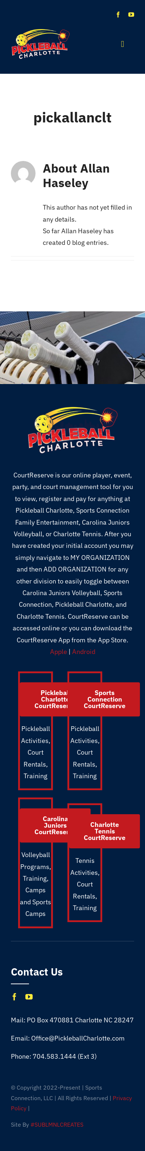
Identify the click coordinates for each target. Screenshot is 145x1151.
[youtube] (131, 14)
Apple (58, 651)
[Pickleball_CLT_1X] (40, 31)
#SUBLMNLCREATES (56, 1124)
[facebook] (118, 14)
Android (83, 651)
